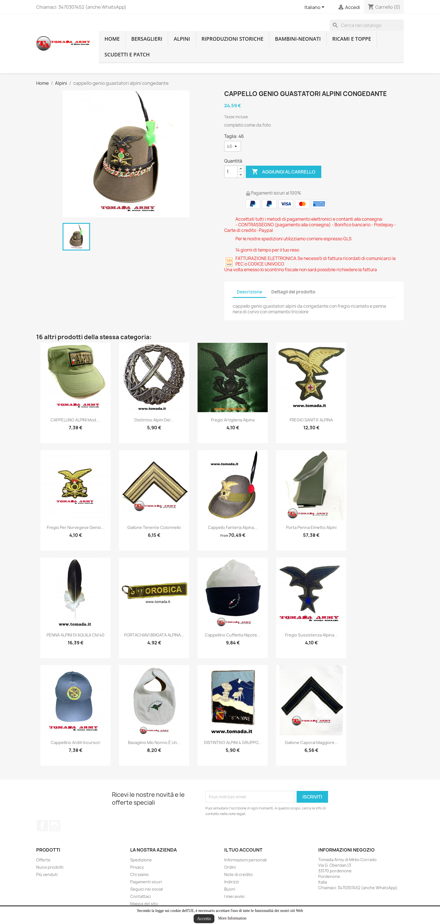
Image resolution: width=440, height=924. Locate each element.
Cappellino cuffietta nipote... (232, 635)
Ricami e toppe (351, 38)
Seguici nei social (146, 889)
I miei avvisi (234, 896)
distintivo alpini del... (154, 420)
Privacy (137, 867)
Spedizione (141, 860)
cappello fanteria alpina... (232, 527)
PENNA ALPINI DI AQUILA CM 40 (75, 635)
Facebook (42, 825)
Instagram (54, 825)
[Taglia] (232, 146)
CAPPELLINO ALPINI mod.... (75, 420)
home (112, 38)
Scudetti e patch (127, 54)
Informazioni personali (245, 860)
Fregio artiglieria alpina (233, 420)
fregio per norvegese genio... (75, 527)
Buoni (229, 889)
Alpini (182, 38)
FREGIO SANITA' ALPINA (311, 420)
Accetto (204, 918)
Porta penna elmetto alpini (311, 527)
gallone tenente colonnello (154, 527)
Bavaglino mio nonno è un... (154, 742)
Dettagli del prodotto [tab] (293, 292)
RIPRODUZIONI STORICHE (232, 38)
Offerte (43, 860)
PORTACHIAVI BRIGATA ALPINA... (154, 635)
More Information (232, 918)
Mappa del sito (144, 903)
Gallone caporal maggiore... (311, 742)
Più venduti (47, 874)
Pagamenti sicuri (146, 881)
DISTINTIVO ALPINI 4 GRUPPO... (233, 742)
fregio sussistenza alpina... (311, 635)
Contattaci (140, 896)
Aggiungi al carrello (283, 171)
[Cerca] (367, 25)
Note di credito (238, 874)
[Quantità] (231, 172)
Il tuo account (243, 850)
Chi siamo (139, 874)
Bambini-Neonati (298, 38)
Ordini (230, 867)
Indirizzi (231, 881)
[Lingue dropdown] (315, 7)
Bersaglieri (146, 38)
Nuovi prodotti (49, 867)
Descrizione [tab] (249, 292)
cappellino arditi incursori (75, 742)
